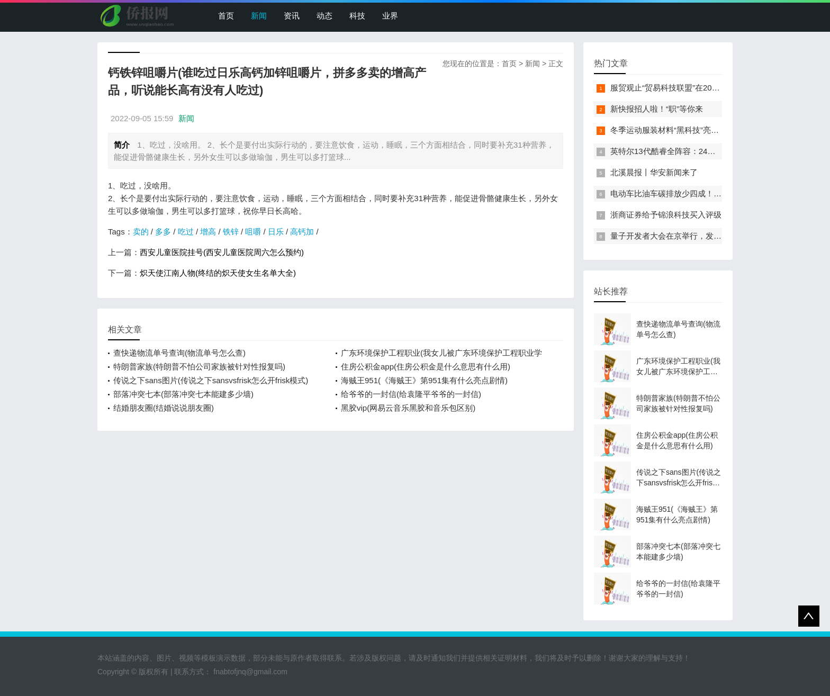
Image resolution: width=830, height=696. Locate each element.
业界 (390, 15)
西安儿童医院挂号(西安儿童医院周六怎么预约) (222, 252)
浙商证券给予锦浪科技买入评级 (665, 214)
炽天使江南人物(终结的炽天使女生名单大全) (218, 272)
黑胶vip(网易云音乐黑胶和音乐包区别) (408, 407)
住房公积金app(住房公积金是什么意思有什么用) (425, 366)
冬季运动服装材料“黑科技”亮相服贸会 (676, 129)
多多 (163, 231)
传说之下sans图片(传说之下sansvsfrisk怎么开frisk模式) (210, 380)
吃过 (186, 231)
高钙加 (302, 231)
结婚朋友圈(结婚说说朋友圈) (163, 407)
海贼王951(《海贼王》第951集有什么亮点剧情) (424, 380)
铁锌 (231, 231)
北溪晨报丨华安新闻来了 (654, 172)
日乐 (276, 231)
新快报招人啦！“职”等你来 (656, 108)
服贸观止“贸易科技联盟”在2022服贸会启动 (685, 87)
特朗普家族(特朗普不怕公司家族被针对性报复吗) (199, 366)
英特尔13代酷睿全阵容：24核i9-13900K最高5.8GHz (702, 151)
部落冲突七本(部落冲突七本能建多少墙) (183, 394)
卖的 (141, 231)
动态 (324, 15)
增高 (208, 231)
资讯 (292, 15)
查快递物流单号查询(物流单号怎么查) (179, 352)
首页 (226, 15)
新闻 (259, 15)
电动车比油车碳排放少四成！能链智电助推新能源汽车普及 (713, 193)
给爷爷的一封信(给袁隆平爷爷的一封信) (411, 394)
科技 (357, 15)
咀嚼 (253, 231)
